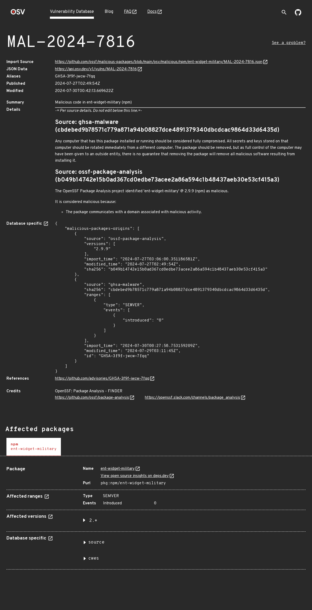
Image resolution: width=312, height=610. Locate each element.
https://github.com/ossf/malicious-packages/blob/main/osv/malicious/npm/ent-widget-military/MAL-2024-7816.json (158, 62)
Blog (109, 11)
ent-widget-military (118, 468)
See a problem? (289, 43)
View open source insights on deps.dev (135, 476)
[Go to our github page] (298, 14)
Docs (152, 11)
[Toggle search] (284, 12)
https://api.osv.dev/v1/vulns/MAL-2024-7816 (96, 69)
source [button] (96, 542)
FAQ (127, 11)
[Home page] (18, 13)
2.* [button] (93, 520)
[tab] (33, 447)
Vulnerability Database (72, 11)
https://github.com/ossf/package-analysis (92, 397)
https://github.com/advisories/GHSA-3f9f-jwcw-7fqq (102, 378)
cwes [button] (93, 558)
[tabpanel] (156, 516)
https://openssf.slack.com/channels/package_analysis (192, 397)
